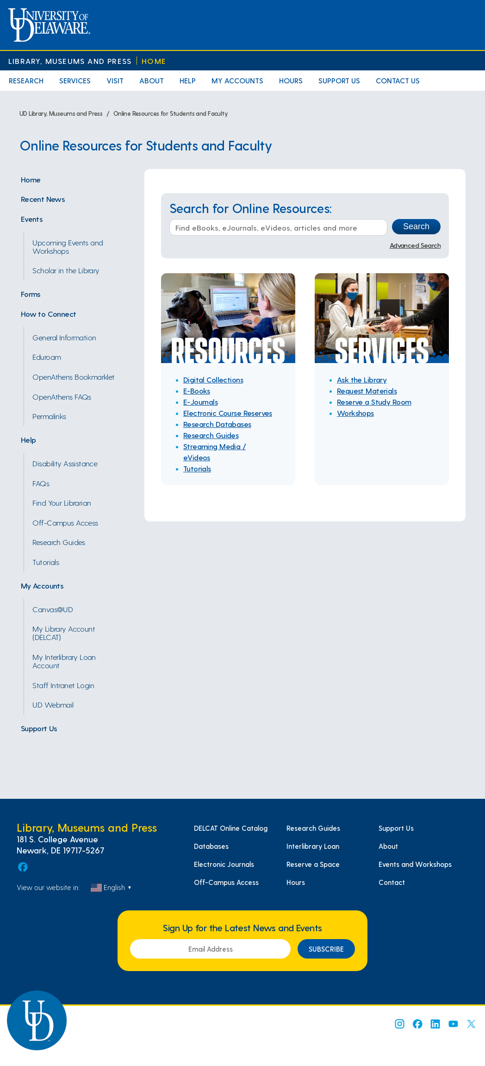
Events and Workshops (415, 864)
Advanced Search (415, 245)
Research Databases (217, 424)
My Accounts (237, 80)
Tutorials (45, 561)
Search (416, 226)
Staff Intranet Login (63, 685)
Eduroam (46, 356)
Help (188, 80)
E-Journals (200, 401)
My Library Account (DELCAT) (63, 632)
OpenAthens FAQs (61, 396)
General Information (64, 337)
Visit (115, 80)
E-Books (196, 390)
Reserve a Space (313, 864)
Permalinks (49, 415)
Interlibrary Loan (312, 846)
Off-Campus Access (65, 522)
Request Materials (367, 390)
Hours (291, 80)
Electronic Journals (224, 864)
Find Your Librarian (61, 502)
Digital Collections (213, 379)
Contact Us (398, 80)
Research (26, 80)
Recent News (43, 198)
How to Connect (48, 313)
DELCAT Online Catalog (230, 828)
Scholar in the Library (65, 270)
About (151, 80)
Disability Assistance (64, 463)
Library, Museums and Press (69, 61)
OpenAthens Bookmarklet (73, 376)
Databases (211, 846)
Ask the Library (361, 379)
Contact (392, 882)
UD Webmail (52, 704)
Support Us (339, 80)
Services (75, 80)
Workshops (355, 412)
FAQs (40, 483)
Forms (31, 293)
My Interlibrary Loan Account (64, 661)
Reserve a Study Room (374, 401)
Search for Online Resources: (250, 208)
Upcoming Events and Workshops (67, 246)
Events (32, 218)
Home (154, 61)
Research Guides (58, 541)
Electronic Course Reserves (227, 412)
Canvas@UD (52, 609)
